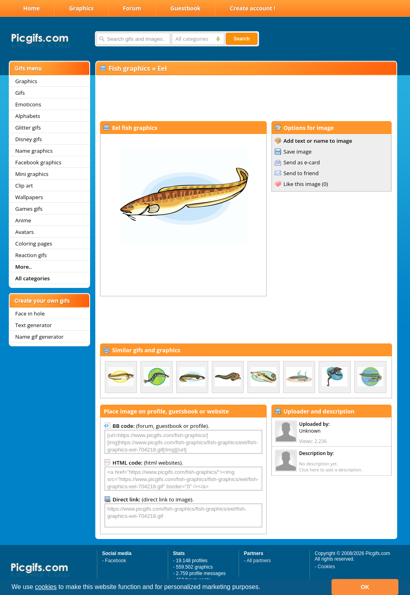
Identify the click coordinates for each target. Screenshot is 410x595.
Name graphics (33, 150)
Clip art (24, 185)
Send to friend (301, 173)
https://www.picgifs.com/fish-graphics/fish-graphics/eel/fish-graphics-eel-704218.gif (183, 515)
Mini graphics (31, 174)
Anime (23, 220)
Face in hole (30, 313)
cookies (45, 586)
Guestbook (186, 8)
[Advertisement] (246, 98)
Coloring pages (33, 243)
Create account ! (252, 8)
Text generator (33, 325)
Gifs (20, 92)
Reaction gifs (31, 255)
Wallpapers (29, 197)
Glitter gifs (28, 127)
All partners (259, 560)
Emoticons (28, 104)
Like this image (301, 184)
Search (241, 39)
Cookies (326, 566)
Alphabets (27, 116)
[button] (263, 588)
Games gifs (28, 208)
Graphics (81, 8)
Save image (297, 151)
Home (31, 8)
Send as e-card (301, 162)
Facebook (115, 560)
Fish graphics (129, 68)
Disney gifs (28, 139)
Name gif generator (39, 336)
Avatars (24, 232)
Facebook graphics (38, 162)
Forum (132, 8)
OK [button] (365, 587)
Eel (162, 68)
